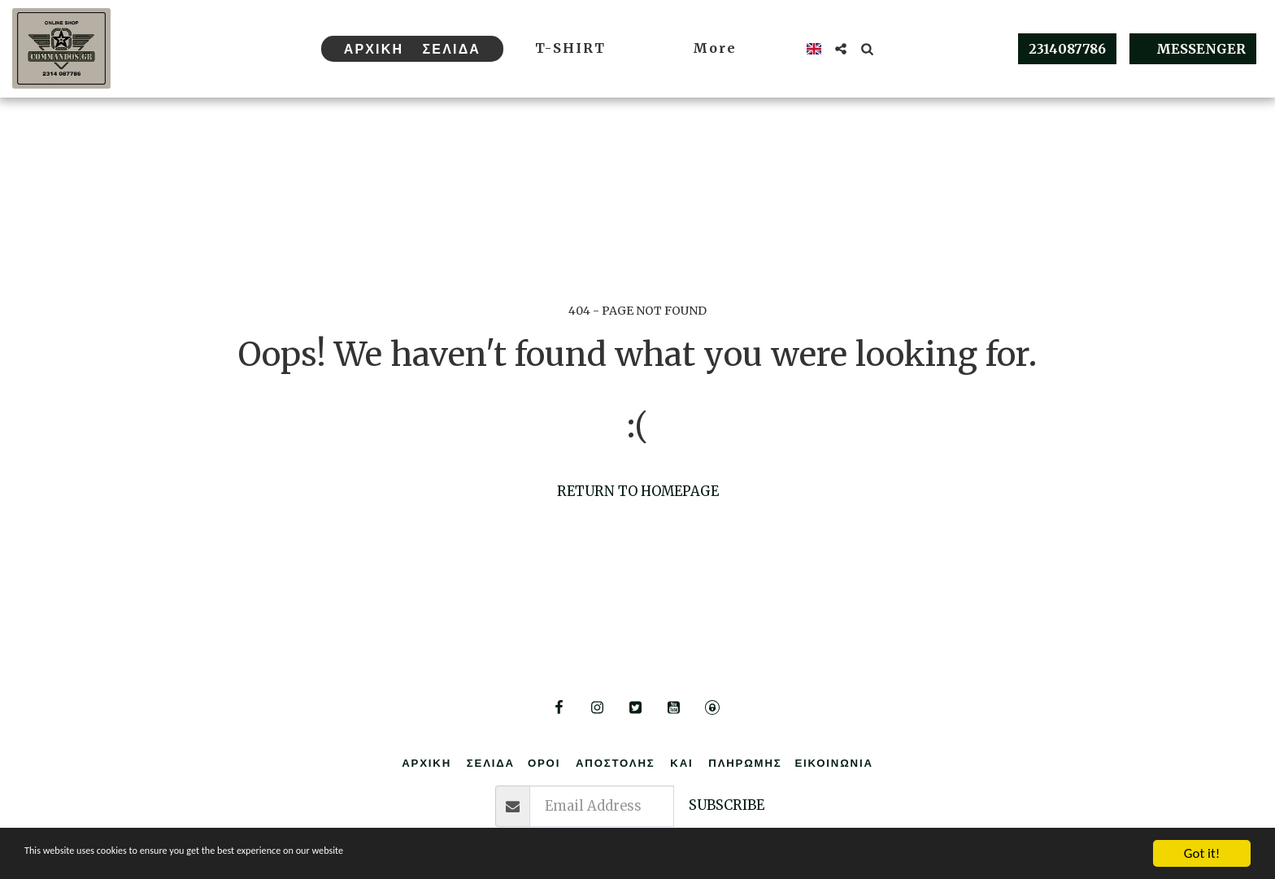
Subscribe (726, 805)
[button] (841, 48)
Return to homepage (638, 491)
